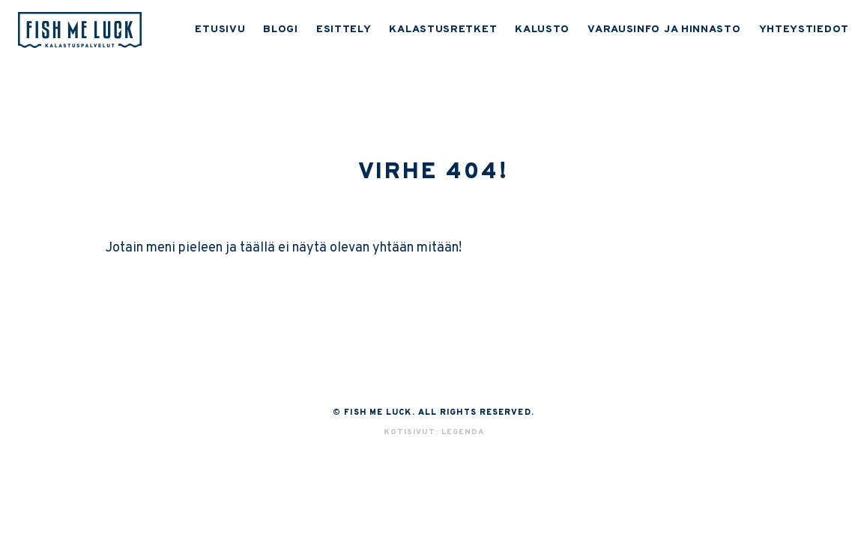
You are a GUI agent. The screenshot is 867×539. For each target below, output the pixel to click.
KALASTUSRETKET (443, 30)
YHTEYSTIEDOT (804, 30)
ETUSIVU (220, 30)
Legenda (462, 432)
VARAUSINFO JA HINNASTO (663, 30)
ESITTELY (344, 30)
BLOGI (280, 30)
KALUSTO (542, 30)
